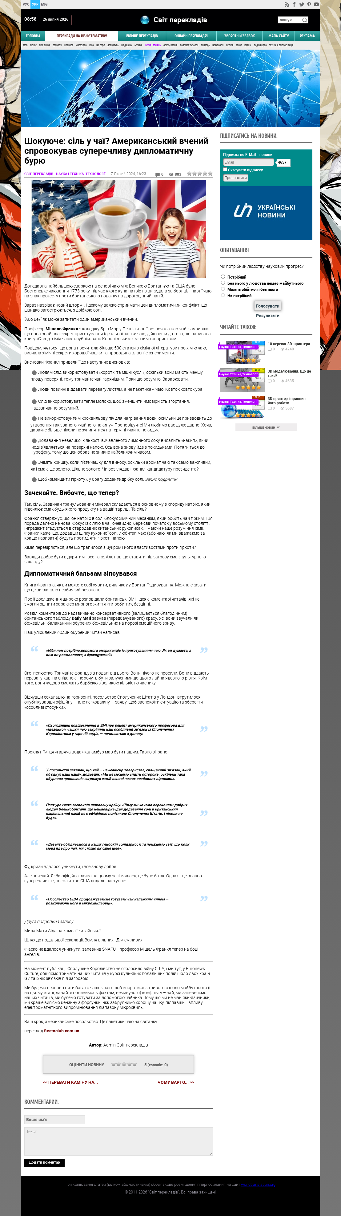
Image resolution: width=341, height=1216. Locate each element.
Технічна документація (281, 45)
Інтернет (68, 45)
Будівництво (260, 45)
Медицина (126, 45)
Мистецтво (81, 45)
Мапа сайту (278, 36)
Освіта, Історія (170, 45)
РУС (25, 4)
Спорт (239, 45)
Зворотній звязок (239, 36)
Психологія (217, 45)
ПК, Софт (100, 45)
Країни (247, 45)
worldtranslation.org (258, 1184)
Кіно (91, 45)
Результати (267, 315)
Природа (205, 45)
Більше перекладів (142, 36)
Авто (25, 45)
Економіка (44, 45)
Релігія (229, 45)
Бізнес (33, 45)
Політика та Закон (189, 45)
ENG (44, 4)
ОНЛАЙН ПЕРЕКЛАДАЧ (191, 36)
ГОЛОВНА (33, 36)
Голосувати (267, 306)
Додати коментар (44, 1162)
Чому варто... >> (176, 1082)
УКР (35, 4)
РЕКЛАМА (307, 36)
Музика (138, 45)
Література (112, 45)
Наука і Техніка (153, 45)
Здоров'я (57, 45)
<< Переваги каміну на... (70, 1082)
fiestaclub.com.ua (61, 1031)
